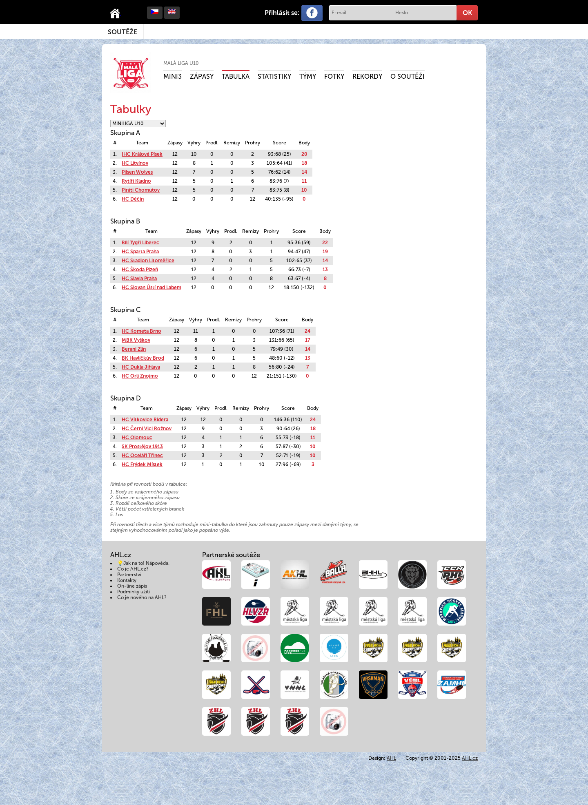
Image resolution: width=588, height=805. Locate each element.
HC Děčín (133, 199)
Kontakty (126, 580)
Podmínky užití (133, 592)
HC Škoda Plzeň (140, 269)
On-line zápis (132, 586)
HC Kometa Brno (141, 331)
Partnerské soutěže (231, 555)
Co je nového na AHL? (142, 597)
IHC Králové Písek (142, 154)
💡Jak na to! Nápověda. (143, 563)
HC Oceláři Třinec (142, 455)
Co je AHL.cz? (133, 569)
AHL (391, 758)
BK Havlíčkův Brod (143, 358)
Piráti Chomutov (141, 190)
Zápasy (202, 76)
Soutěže (122, 32)
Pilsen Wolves (137, 172)
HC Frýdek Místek (142, 464)
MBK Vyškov (136, 340)
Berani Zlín (134, 349)
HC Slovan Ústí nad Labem (151, 287)
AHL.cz (470, 758)
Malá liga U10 (181, 63)
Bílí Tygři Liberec (140, 242)
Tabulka (235, 76)
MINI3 (172, 76)
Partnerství (129, 574)
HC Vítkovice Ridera (145, 419)
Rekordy (367, 76)
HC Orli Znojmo (140, 376)
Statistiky (274, 76)
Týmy (307, 76)
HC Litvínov (135, 163)
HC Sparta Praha (140, 251)
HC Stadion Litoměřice (148, 260)
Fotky (334, 76)
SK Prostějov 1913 (142, 446)
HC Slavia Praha (139, 278)
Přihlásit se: (282, 13)
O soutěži (407, 76)
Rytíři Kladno (136, 181)
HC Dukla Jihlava (141, 367)
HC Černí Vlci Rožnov (147, 428)
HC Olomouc (137, 437)
